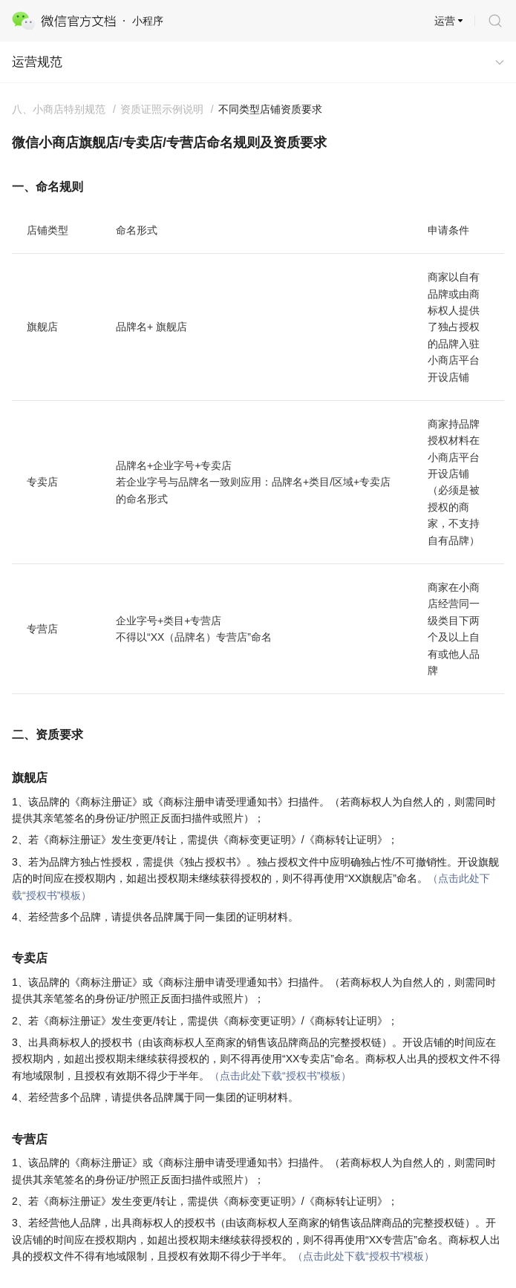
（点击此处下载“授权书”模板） (280, 1076)
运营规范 (37, 62)
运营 (444, 21)
